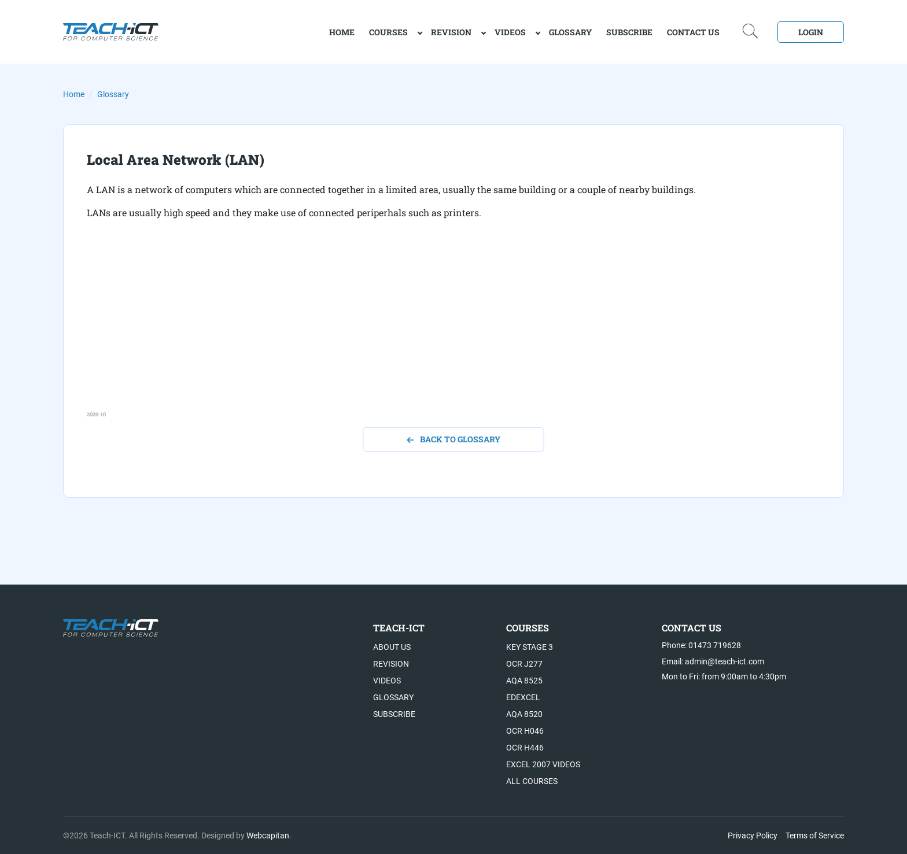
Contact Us (693, 32)
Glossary (570, 32)
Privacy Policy (752, 835)
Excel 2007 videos (543, 764)
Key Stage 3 (529, 647)
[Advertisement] (434, 330)
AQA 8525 (524, 680)
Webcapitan (267, 835)
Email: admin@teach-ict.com (713, 661)
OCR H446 (525, 747)
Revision (451, 32)
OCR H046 (525, 730)
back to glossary (453, 439)
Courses (388, 32)
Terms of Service (815, 835)
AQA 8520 (524, 714)
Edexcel (523, 697)
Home (73, 94)
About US (392, 647)
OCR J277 (524, 663)
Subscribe (629, 32)
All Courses (532, 781)
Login (810, 32)
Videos (510, 32)
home (342, 32)
